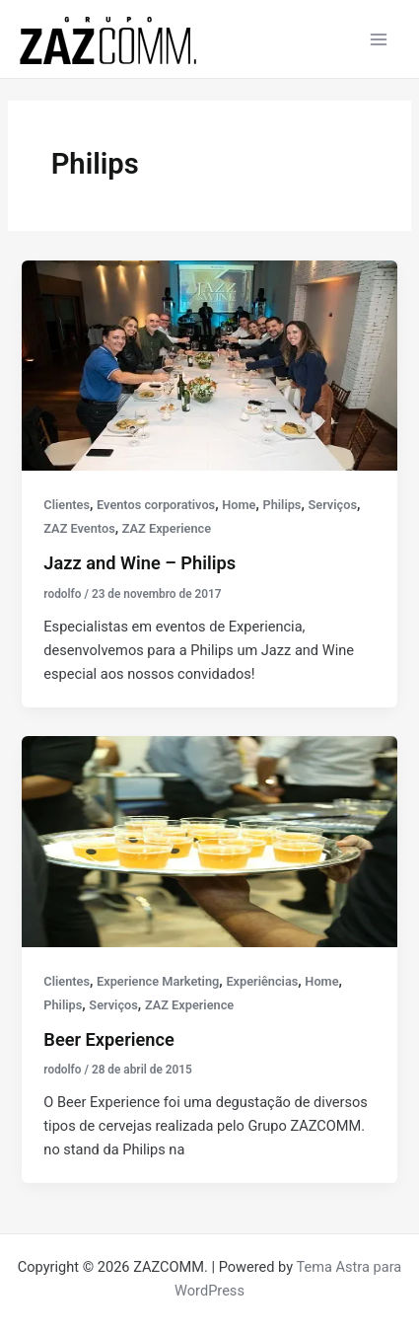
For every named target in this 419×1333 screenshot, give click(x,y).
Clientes (66, 504)
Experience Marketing (158, 981)
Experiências (262, 981)
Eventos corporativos (156, 504)
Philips (281, 504)
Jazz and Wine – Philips (139, 563)
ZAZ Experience (166, 528)
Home (238, 504)
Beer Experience (108, 1039)
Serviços (333, 504)
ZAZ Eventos (78, 528)
